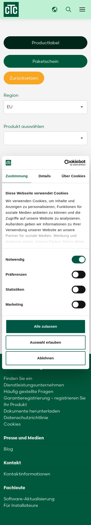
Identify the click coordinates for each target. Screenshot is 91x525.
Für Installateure (21, 505)
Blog (8, 449)
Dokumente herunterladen (32, 411)
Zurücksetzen (24, 78)
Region (11, 95)
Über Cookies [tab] (73, 176)
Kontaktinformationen (27, 474)
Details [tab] (45, 176)
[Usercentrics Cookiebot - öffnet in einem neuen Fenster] (64, 163)
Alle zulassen (45, 326)
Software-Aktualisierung (29, 499)
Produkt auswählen (24, 126)
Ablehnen (45, 358)
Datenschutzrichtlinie (26, 417)
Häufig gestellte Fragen (28, 391)
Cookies (12, 424)
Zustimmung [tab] (17, 176)
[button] (68, 9)
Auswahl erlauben (45, 342)
